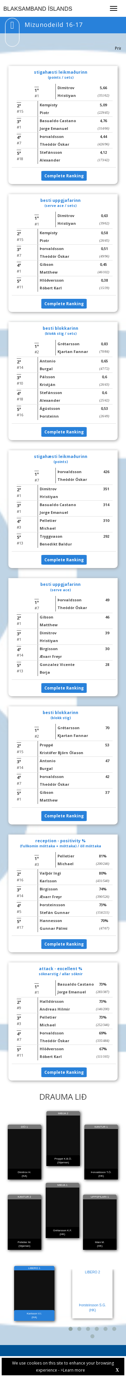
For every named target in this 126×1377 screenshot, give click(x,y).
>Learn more (72, 1370)
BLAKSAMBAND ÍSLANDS (37, 9)
